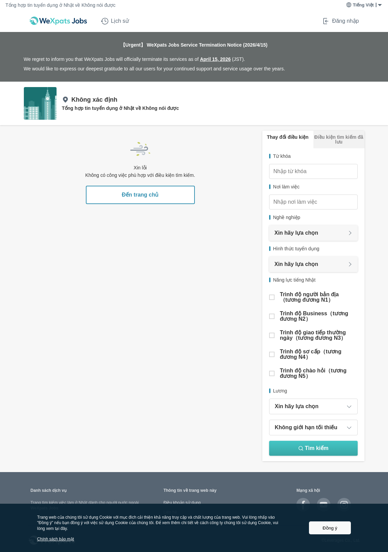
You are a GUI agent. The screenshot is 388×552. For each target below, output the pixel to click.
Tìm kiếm (313, 448)
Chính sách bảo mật (55, 539)
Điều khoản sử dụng (182, 502)
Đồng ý (330, 528)
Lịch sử (115, 21)
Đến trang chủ (140, 195)
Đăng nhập (340, 21)
